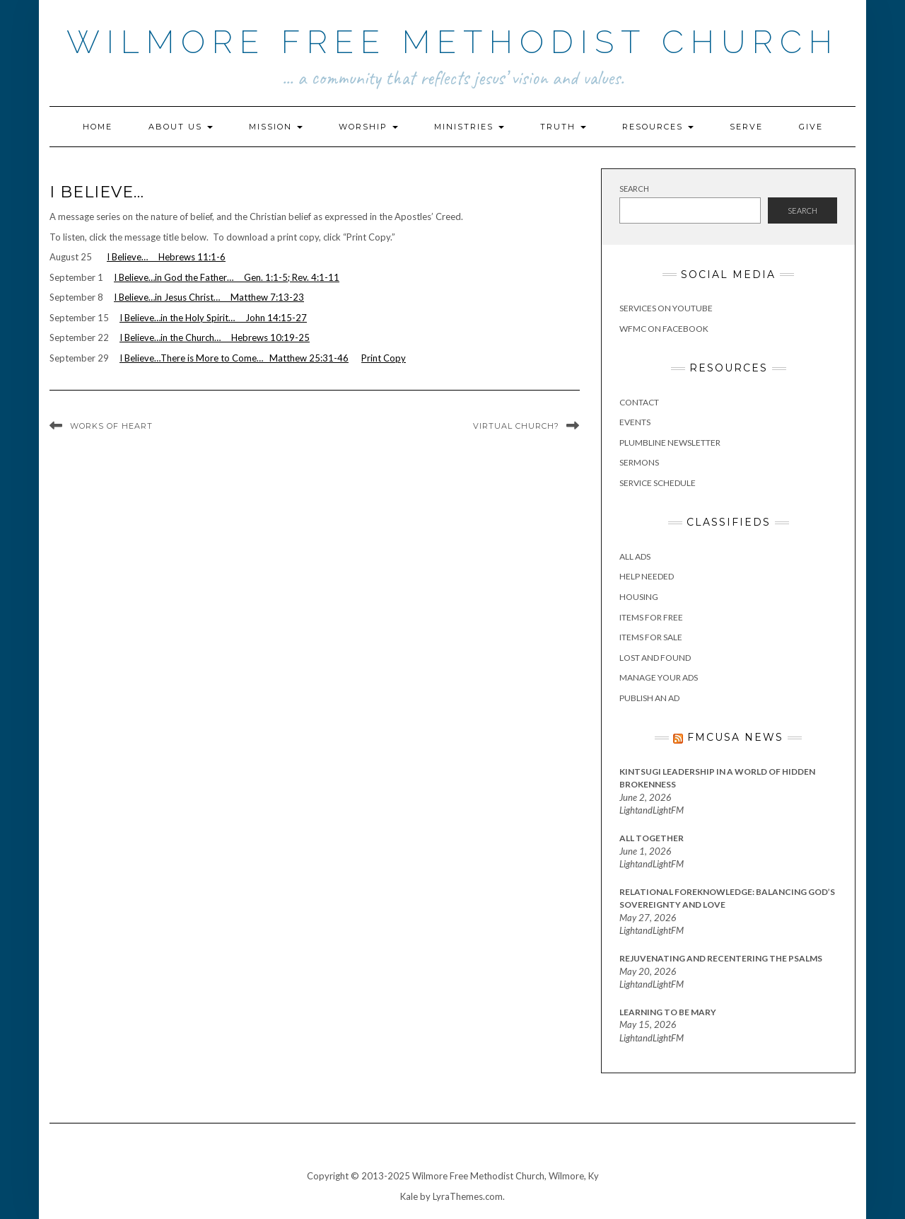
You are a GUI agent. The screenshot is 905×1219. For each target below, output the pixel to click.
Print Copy (383, 358)
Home (97, 127)
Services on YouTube (666, 308)
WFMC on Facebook (663, 328)
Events (634, 422)
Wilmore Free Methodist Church (452, 42)
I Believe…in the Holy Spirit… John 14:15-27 (213, 317)
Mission (276, 127)
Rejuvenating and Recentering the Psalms (720, 958)
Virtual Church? (516, 426)
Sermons (639, 462)
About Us (180, 127)
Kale (409, 1196)
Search (634, 188)
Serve (746, 127)
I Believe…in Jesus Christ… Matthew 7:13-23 (209, 297)
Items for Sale (650, 637)
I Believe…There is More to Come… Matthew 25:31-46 (234, 358)
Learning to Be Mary (667, 1012)
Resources (658, 127)
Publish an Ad (649, 698)
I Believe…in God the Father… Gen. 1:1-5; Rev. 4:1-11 (226, 277)
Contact (639, 402)
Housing (638, 596)
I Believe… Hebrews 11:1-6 (166, 256)
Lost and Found (655, 657)
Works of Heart (111, 426)
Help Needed (646, 576)
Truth (563, 127)
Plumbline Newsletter (669, 442)
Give (811, 127)
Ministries (469, 127)
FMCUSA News (735, 737)
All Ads (634, 556)
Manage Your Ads (658, 677)
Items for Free (651, 617)
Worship (368, 127)
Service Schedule (657, 483)
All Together (651, 838)
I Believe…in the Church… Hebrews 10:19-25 (214, 337)
